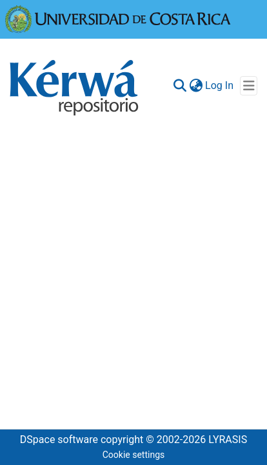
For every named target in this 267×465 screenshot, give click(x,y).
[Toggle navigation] (248, 85)
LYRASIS (227, 439)
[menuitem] (196, 86)
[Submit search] (180, 86)
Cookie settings (134, 455)
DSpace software (59, 439)
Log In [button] (220, 85)
